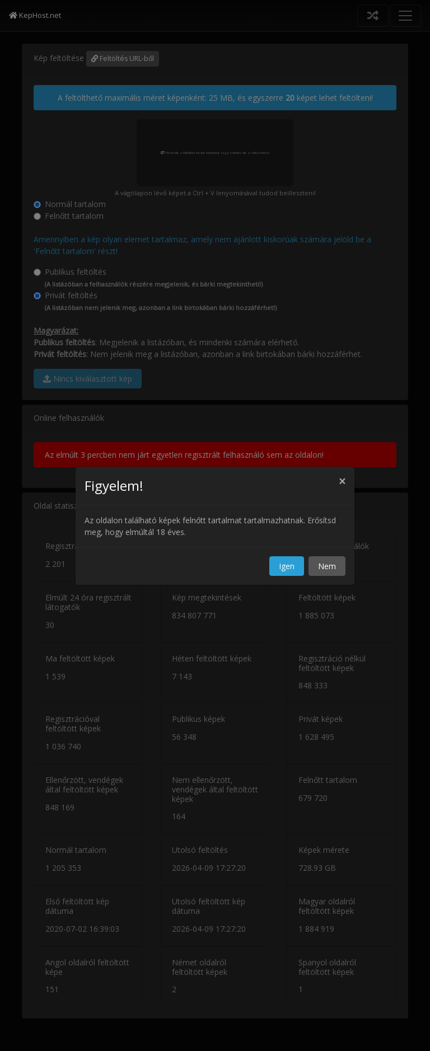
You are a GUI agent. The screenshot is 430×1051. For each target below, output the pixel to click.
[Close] (342, 481)
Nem (327, 566)
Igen (287, 566)
